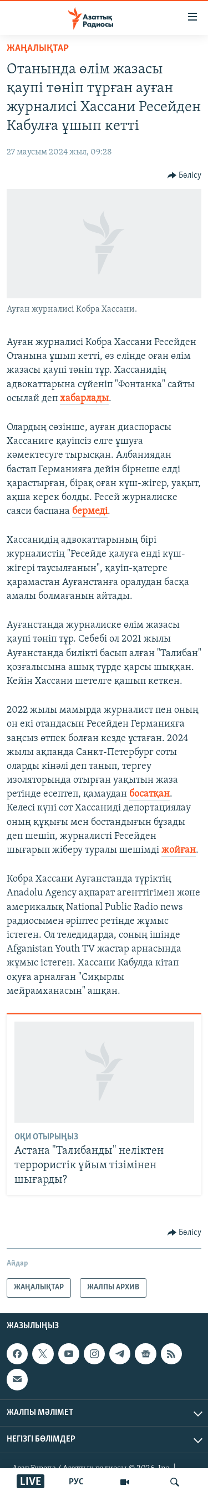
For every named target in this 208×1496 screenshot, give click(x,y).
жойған (178, 850)
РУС (76, 1482)
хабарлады (84, 398)
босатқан (149, 794)
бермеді (90, 511)
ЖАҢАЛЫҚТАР (38, 48)
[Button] (185, 175)
